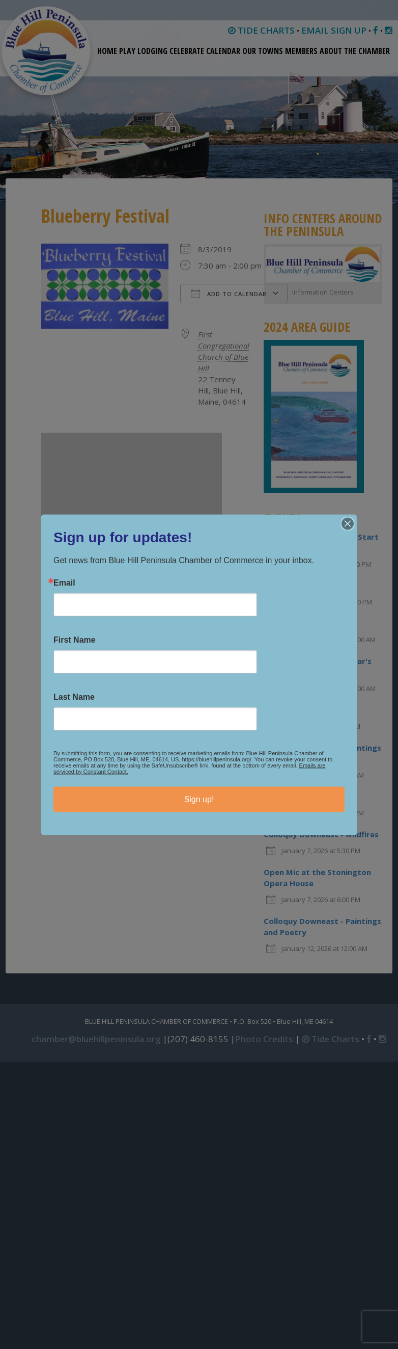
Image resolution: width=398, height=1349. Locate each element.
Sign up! (199, 799)
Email (64, 582)
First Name (74, 640)
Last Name (74, 697)
